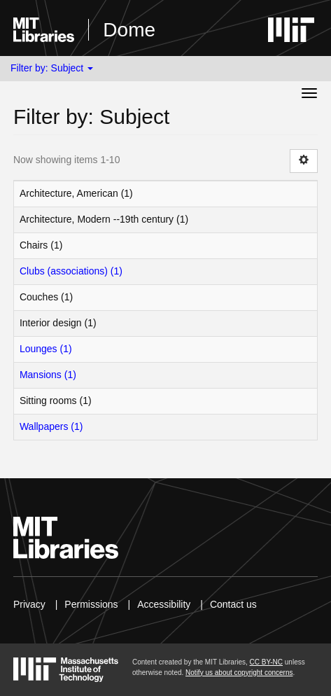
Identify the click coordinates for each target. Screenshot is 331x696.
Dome (129, 30)
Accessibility (163, 604)
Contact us (233, 604)
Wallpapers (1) (51, 426)
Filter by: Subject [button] (51, 68)
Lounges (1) (46, 348)
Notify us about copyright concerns (239, 672)
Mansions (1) (48, 374)
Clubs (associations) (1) (71, 271)
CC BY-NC (266, 662)
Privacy (29, 604)
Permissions (91, 604)
